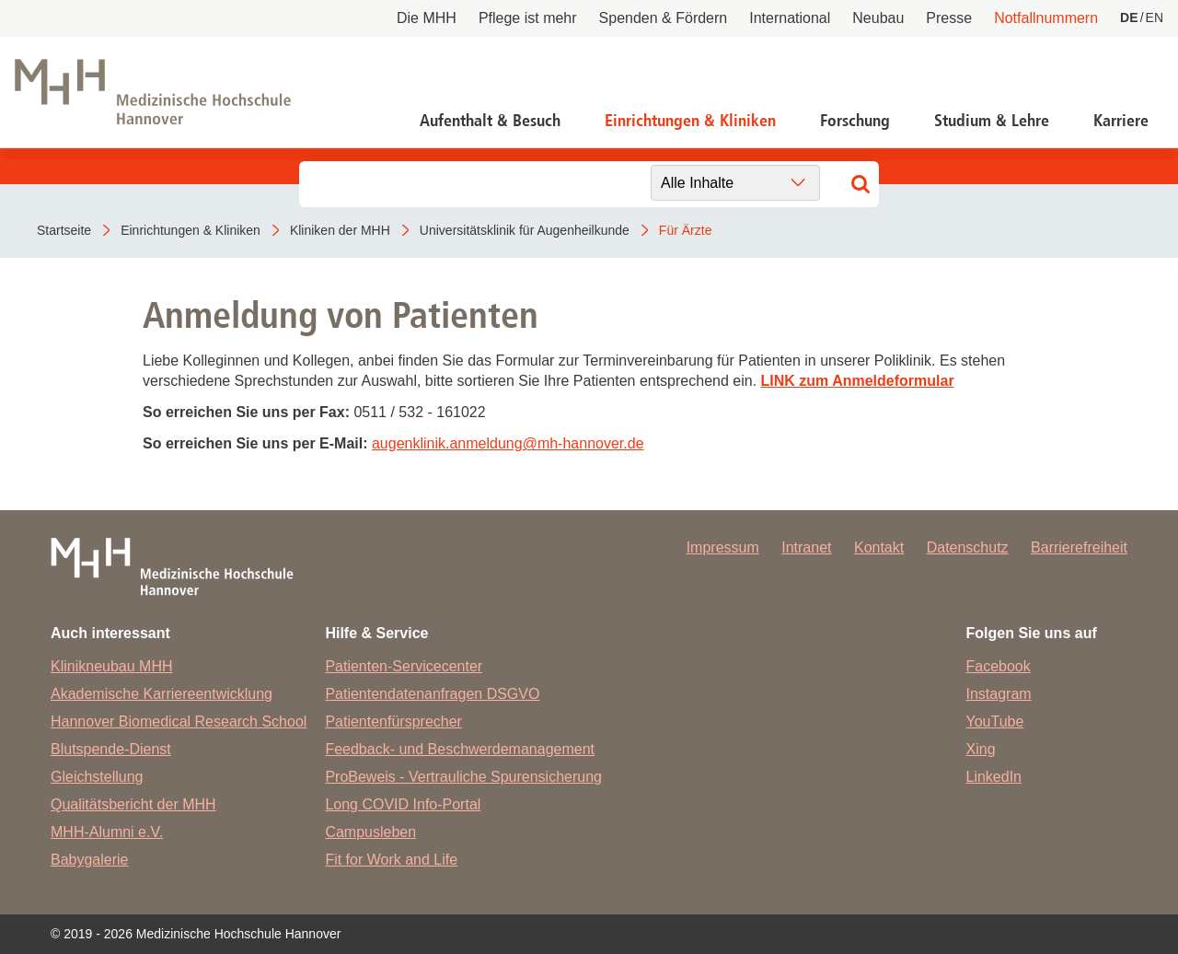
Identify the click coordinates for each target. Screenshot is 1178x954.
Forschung (855, 121)
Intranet (806, 547)
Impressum (723, 547)
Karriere (1121, 121)
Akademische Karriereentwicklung (161, 694)
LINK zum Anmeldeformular (857, 381)
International (789, 18)
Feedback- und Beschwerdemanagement (460, 749)
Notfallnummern (1046, 18)
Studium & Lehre (991, 121)
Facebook (998, 666)
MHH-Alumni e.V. (107, 832)
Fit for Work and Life (391, 859)
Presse (949, 18)
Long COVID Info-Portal (402, 804)
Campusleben (370, 832)
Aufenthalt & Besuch (490, 121)
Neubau (878, 18)
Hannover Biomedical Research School (178, 721)
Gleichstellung (97, 777)
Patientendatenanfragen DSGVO (432, 694)
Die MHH (426, 18)
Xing (981, 749)
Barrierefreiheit (1079, 547)
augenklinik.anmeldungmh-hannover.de (508, 443)
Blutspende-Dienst (111, 749)
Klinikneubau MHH (112, 666)
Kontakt (879, 547)
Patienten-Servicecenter (403, 666)
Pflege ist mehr (528, 18)
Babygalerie (90, 859)
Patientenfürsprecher (393, 721)
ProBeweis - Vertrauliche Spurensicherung (463, 777)
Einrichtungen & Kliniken (690, 121)
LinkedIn (994, 777)
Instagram (999, 694)
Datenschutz (968, 547)
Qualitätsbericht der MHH (133, 804)
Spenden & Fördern (663, 18)
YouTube (995, 721)
